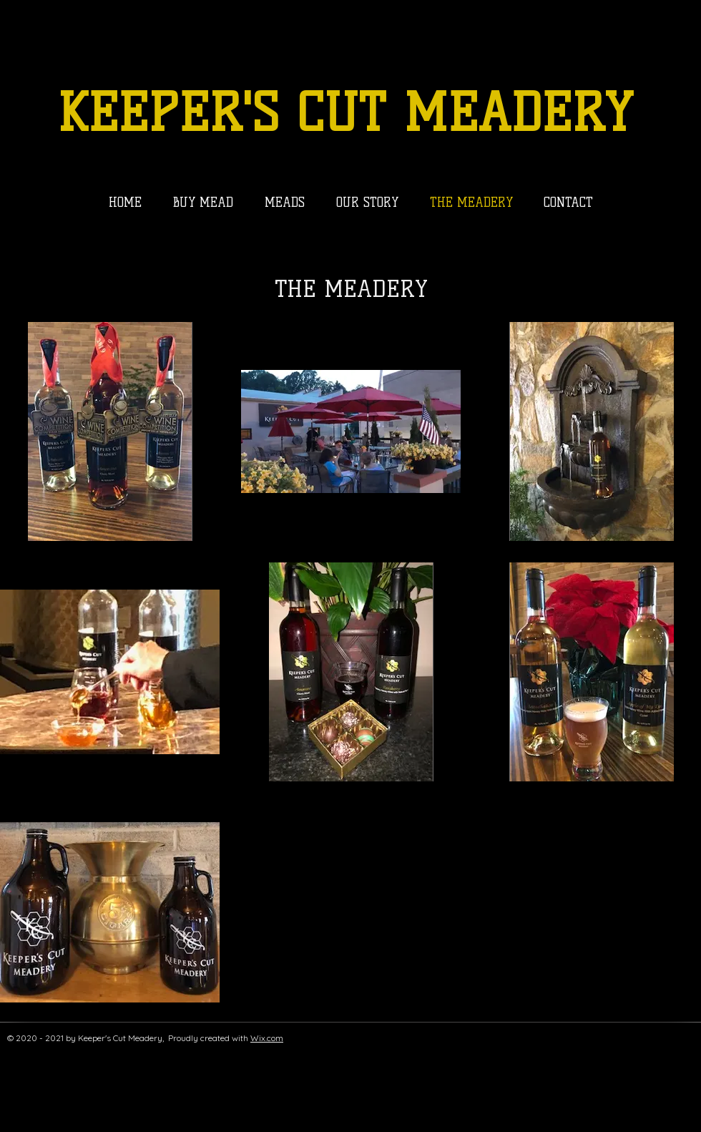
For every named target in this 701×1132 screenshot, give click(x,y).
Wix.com (266, 1038)
